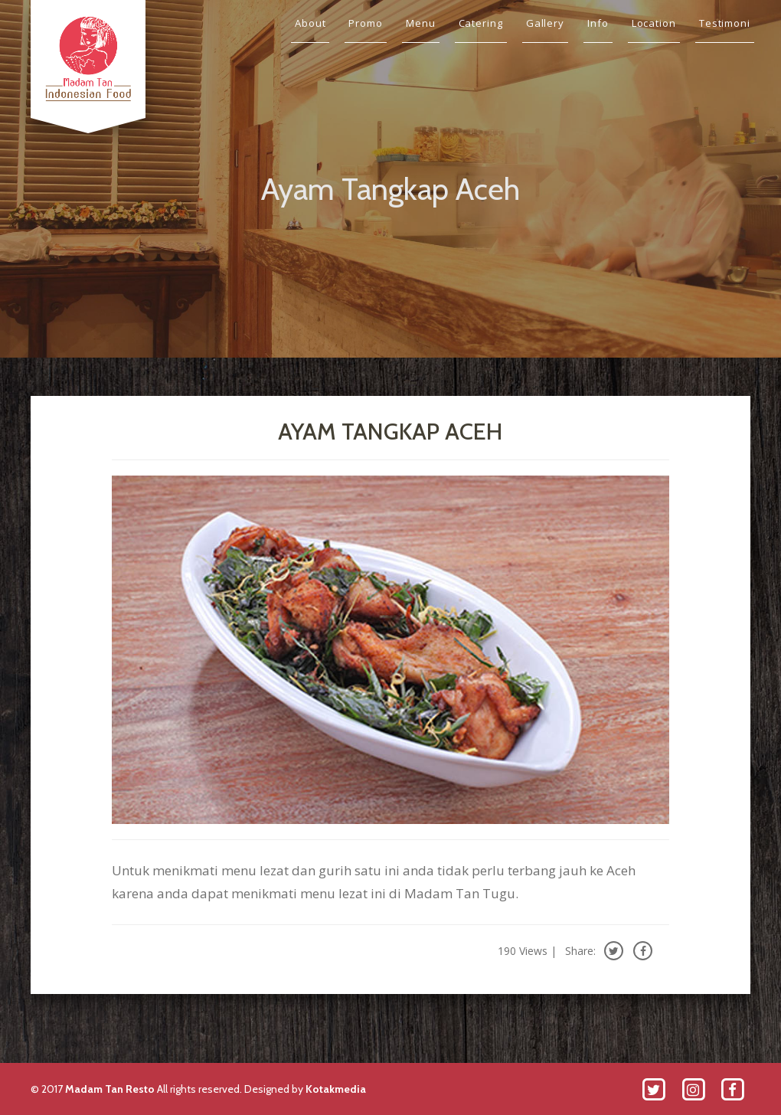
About (310, 23)
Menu (421, 23)
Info (598, 23)
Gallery (545, 23)
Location (654, 23)
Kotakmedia (336, 1089)
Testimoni (724, 23)
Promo (365, 23)
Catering (481, 23)
